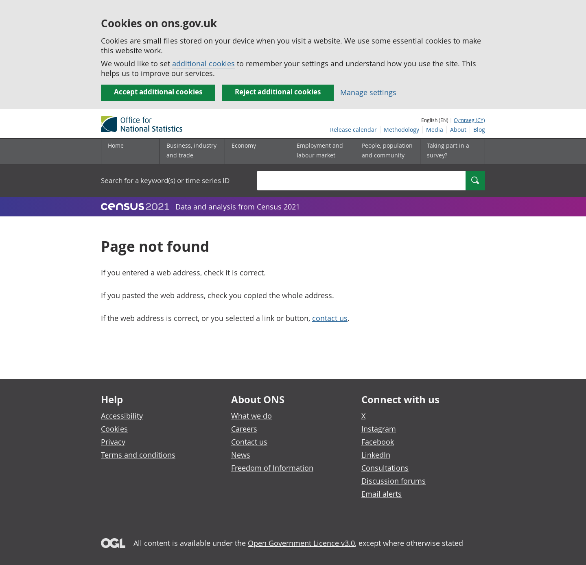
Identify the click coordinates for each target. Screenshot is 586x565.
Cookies (114, 429)
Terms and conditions (138, 455)
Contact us (249, 442)
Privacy (113, 442)
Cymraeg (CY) (469, 120)
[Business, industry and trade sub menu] (192, 151)
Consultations (385, 468)
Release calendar (353, 129)
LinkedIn (375, 455)
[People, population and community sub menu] (387, 151)
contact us (330, 318)
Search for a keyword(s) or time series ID (165, 180)
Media (434, 129)
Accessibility (122, 416)
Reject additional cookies (278, 91)
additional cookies (203, 63)
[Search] (475, 180)
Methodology (401, 129)
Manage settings (368, 92)
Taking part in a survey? (448, 150)
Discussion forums (393, 481)
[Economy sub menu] (257, 151)
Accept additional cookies (158, 91)
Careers (244, 429)
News (240, 455)
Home (116, 145)
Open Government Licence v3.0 (301, 543)
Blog (479, 129)
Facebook (377, 442)
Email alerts (381, 494)
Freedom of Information (272, 468)
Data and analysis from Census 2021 (237, 207)
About (458, 129)
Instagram (378, 429)
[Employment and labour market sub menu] (322, 151)
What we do (251, 416)
